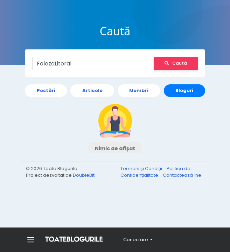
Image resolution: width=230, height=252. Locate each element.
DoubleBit (84, 175)
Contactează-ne (182, 175)
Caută (175, 63)
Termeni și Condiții (141, 168)
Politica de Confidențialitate (155, 172)
